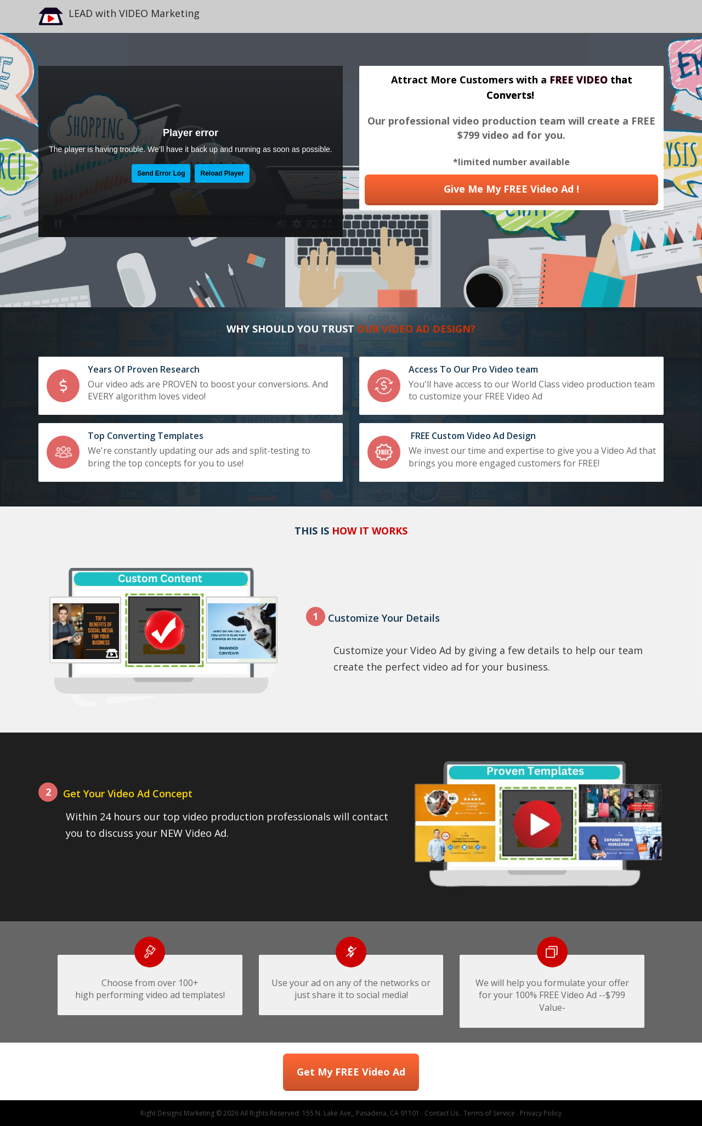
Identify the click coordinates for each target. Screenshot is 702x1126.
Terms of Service (489, 1113)
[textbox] (514, 16)
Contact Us (441, 1113)
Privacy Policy (541, 1113)
